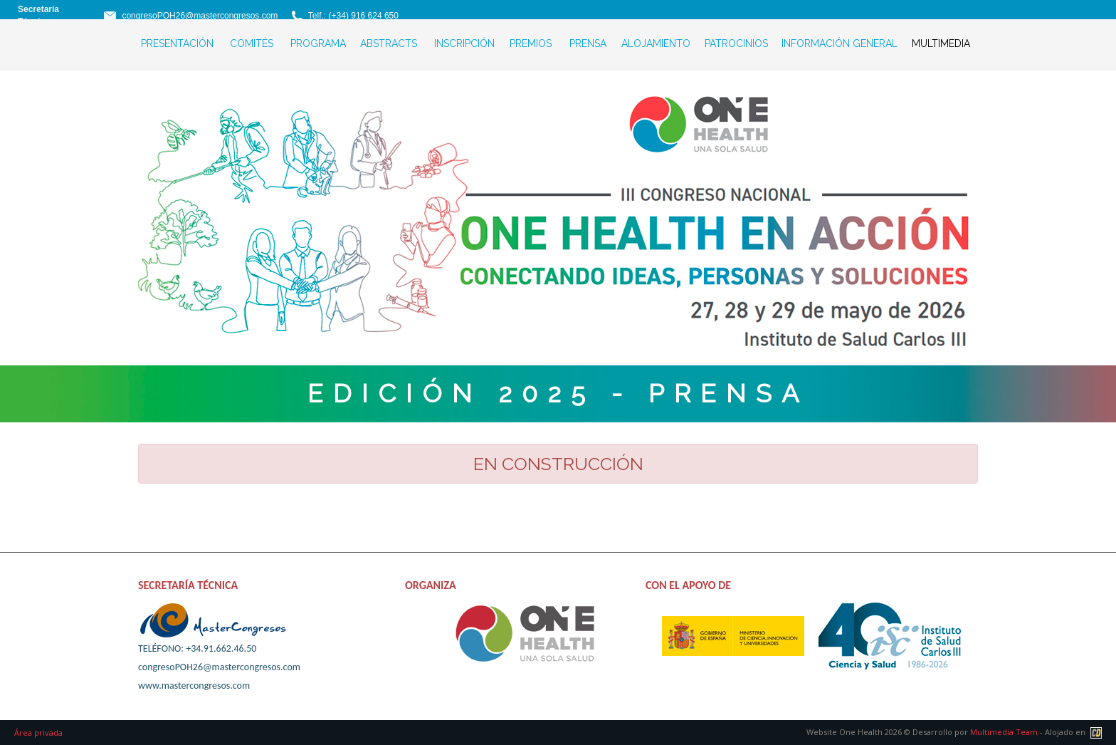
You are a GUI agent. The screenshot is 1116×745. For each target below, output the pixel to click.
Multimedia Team (1004, 731)
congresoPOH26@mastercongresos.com (200, 16)
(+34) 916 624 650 (364, 16)
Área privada (38, 732)
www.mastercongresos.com (194, 685)
